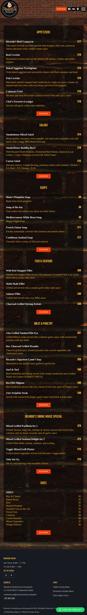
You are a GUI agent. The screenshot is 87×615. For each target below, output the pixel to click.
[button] (70, 609)
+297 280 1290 (9, 598)
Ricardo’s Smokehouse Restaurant (17, 608)
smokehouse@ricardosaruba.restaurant (20, 594)
